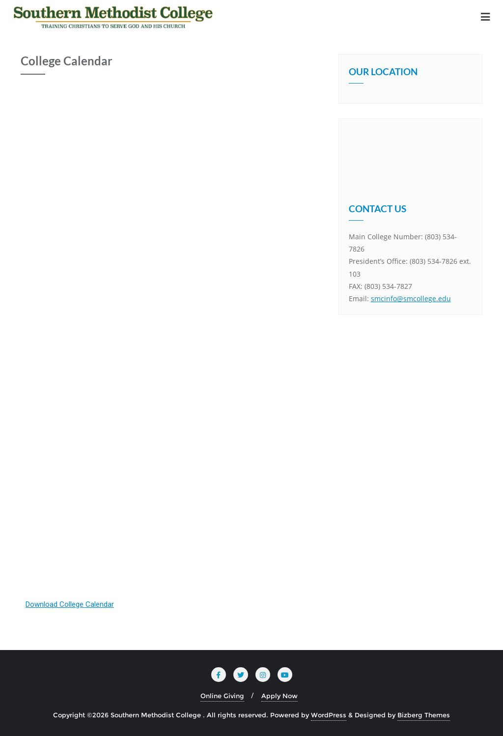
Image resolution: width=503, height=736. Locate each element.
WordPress (328, 715)
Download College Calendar (70, 604)
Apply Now (279, 696)
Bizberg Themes (423, 715)
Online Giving (222, 696)
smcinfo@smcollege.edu (411, 294)
